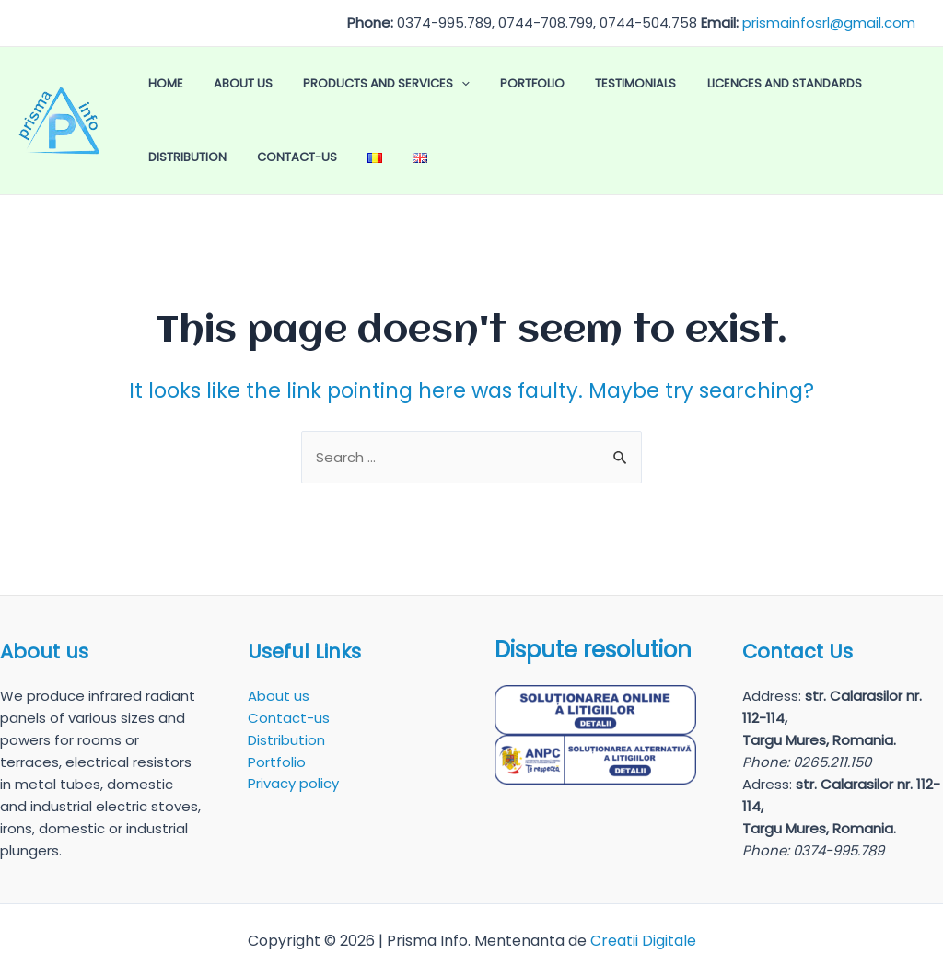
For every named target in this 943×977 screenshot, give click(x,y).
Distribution (810, 83)
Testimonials (551, 83)
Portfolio (467, 83)
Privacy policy (293, 784)
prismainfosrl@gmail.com (828, 22)
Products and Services (340, 84)
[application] (415, 84)
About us (215, 83)
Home (156, 83)
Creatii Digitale (643, 940)
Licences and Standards (681, 83)
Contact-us (179, 157)
